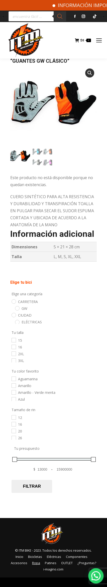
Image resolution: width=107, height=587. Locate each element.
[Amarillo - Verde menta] (14, 393)
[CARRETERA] (14, 302)
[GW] (17, 309)
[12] (14, 418)
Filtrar (32, 487)
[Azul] (14, 400)
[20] (14, 431)
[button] (89, 73)
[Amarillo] (14, 386)
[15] (14, 340)
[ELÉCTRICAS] (17, 322)
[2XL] (14, 354)
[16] (14, 347)
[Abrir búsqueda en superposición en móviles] (37, 16)
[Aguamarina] (14, 379)
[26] (14, 438)
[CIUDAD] (14, 316)
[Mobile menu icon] (99, 40)
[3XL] (14, 361)
